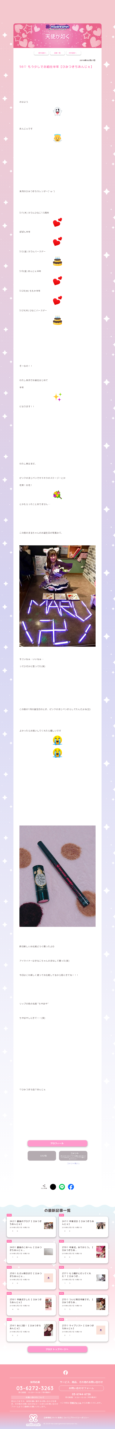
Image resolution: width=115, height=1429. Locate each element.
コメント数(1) (73, 1163)
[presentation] (57, 1173)
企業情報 (47, 1418)
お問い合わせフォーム (81, 1388)
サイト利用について (60, 1418)
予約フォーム (75, 1403)
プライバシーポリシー (79, 1418)
